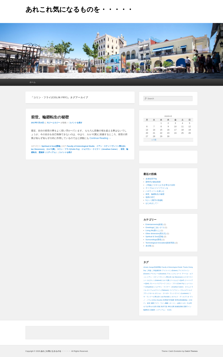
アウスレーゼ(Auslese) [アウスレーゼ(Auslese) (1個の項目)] (158, 274)
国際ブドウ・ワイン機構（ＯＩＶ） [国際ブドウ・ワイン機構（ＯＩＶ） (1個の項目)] (163, 303)
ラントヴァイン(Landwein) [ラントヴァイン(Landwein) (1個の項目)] (179, 293)
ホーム (33, 82)
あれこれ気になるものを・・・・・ (79, 9)
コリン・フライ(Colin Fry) (68, 149)
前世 (122, 149)
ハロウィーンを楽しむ (155, 191)
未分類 (148, 246)
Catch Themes (191, 351)
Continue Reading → (100, 138)
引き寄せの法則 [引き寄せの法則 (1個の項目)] (151, 306)
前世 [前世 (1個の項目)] (148, 303)
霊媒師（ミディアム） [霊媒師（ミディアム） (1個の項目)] (158, 310)
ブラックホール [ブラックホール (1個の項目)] (149, 293)
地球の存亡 (150, 197)
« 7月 (154, 140)
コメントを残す (75, 123)
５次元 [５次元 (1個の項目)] (169, 310)
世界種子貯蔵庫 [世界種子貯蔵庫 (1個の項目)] (168, 300)
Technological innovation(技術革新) (160, 243)
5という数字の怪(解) (154, 200)
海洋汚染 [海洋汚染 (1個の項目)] (164, 306)
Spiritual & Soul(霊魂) (51, 146)
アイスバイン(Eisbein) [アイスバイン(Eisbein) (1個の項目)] (170, 270)
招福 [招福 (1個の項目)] (158, 306)
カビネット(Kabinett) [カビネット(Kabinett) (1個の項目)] (154, 280)
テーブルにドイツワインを (157, 188)
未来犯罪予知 (151, 179)
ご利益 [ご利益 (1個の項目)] (149, 270)
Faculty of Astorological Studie (80, 146)
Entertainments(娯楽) (154, 224)
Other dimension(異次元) (156, 233)
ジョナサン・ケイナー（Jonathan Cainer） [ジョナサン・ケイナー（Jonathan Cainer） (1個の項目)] (169, 287)
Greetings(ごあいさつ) (155, 227)
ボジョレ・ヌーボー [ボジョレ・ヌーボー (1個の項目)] (162, 293)
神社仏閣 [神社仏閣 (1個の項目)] (171, 306)
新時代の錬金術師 (153, 182)
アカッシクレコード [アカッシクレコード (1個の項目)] (174, 274)
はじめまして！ (152, 203)
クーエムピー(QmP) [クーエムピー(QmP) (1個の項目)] (177, 280)
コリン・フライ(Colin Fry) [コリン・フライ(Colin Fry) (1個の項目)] (175, 283)
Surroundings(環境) (154, 239)
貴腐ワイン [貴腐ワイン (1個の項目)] (187, 306)
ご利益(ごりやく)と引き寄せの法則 (160, 185)
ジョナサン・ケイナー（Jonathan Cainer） (100, 149)
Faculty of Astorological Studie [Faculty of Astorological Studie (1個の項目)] (172, 267)
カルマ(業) (50, 149)
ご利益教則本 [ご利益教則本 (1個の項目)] (156, 270)
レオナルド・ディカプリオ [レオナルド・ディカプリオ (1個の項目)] (179, 297)
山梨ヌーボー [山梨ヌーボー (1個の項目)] (181, 303)
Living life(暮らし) (153, 230)
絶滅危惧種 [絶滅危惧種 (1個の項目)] (179, 306)
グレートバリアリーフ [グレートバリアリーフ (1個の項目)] (158, 283)
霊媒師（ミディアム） (48, 152)
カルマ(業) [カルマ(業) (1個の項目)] (166, 280)
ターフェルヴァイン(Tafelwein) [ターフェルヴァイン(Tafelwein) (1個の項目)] (158, 290)
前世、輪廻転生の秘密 (50, 117)
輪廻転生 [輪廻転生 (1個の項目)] (146, 310)
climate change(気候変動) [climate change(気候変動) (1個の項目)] (152, 267)
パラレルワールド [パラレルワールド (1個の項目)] (186, 290)
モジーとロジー (53, 123)
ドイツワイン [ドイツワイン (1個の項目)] (174, 290)
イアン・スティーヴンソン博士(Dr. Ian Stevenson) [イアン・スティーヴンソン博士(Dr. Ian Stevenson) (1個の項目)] (165, 277)
